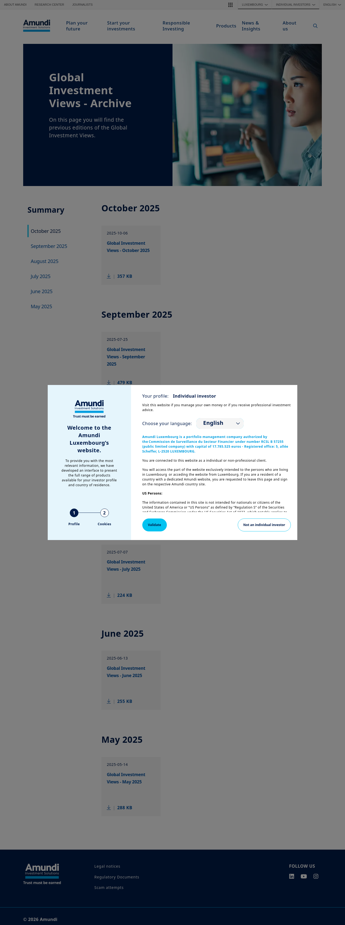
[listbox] (220, 423)
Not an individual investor (264, 525)
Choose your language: (167, 423)
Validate (154, 525)
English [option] (213, 423)
